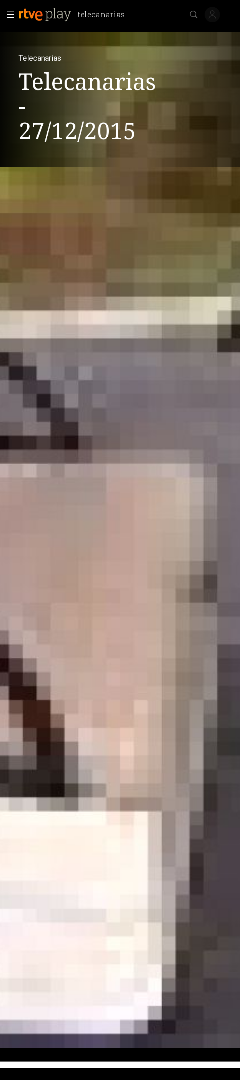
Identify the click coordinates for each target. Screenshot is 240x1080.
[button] (8, 14)
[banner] (74, 14)
